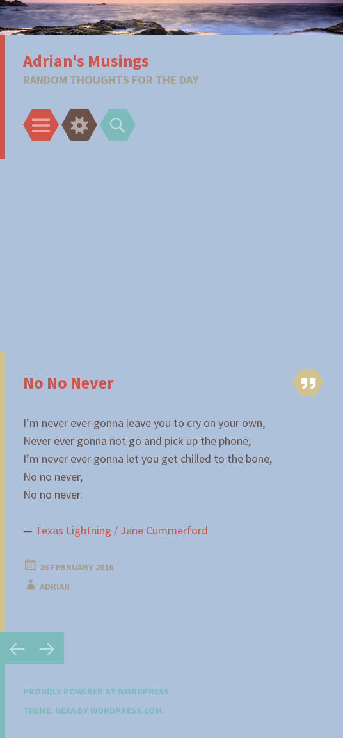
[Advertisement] (171, 254)
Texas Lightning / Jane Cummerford (121, 530)
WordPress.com (126, 710)
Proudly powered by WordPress (96, 691)
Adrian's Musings (86, 60)
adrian (55, 586)
